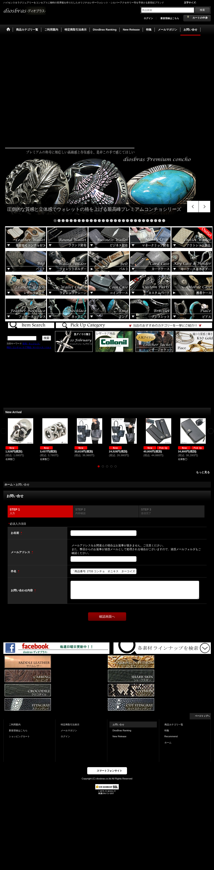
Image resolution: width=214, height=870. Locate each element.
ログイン (148, 18)
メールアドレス (21, 552)
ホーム (167, 742)
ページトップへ (202, 716)
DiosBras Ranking (122, 730)
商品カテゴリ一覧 (173, 724)
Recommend (171, 736)
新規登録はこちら (169, 18)
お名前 (15, 532)
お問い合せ (118, 724)
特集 (166, 730)
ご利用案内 (15, 724)
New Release (120, 736)
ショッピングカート (19, 736)
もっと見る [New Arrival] (203, 472)
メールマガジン (69, 730)
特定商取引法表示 (70, 724)
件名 (14, 571)
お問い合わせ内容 (22, 590)
